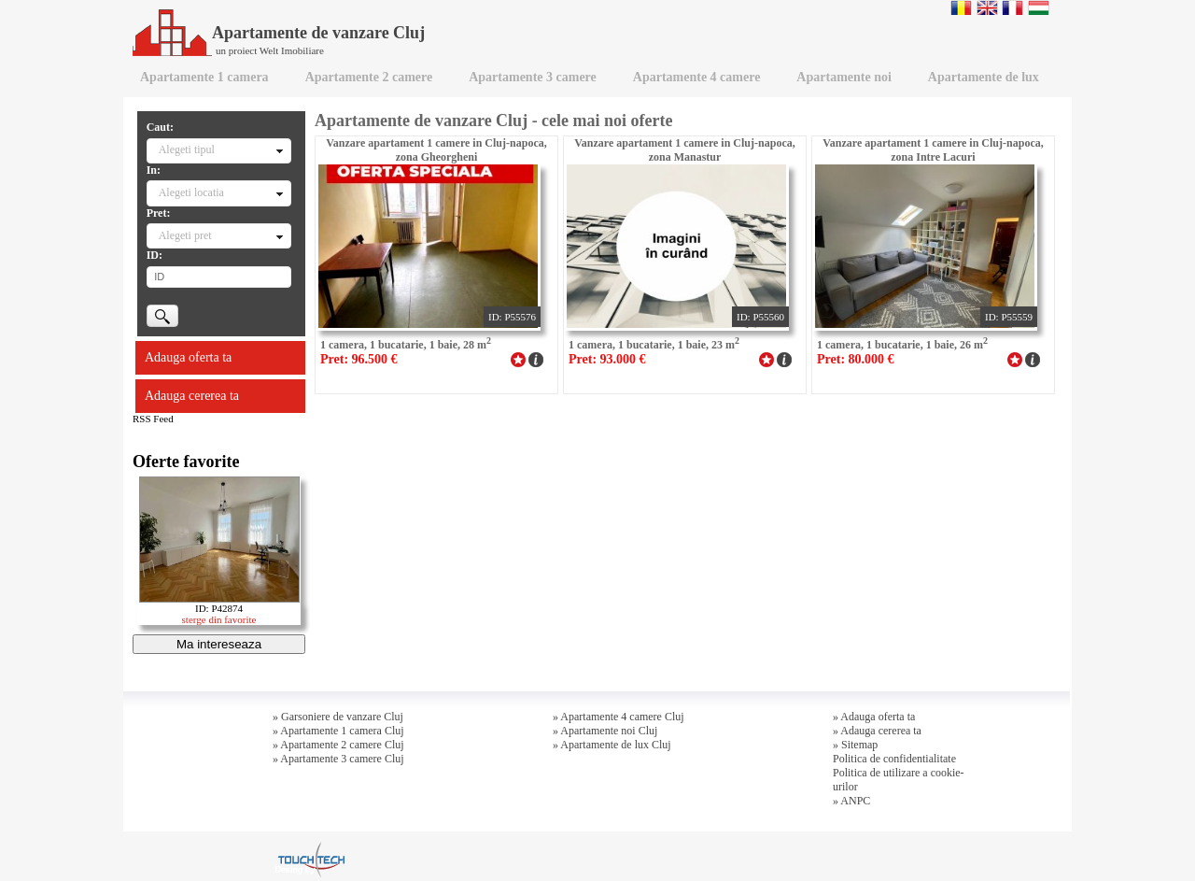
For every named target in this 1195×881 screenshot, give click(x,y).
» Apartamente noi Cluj (605, 730)
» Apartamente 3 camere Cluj (338, 758)
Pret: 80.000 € (855, 359)
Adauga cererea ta (192, 396)
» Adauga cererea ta (877, 730)
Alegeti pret (185, 235)
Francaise (1012, 7)
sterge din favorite (219, 619)
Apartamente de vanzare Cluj (279, 32)
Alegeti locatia (191, 192)
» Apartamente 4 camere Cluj (618, 716)
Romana (961, 7)
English (987, 7)
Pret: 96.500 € (359, 359)
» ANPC (851, 800)
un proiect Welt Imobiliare (270, 50)
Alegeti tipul (187, 149)
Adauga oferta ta (188, 357)
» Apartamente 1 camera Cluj (338, 730)
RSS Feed (153, 418)
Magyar (1038, 7)
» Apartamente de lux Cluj (612, 744)
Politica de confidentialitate (894, 758)
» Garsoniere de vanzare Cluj (338, 716)
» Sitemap (855, 744)
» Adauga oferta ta (874, 716)
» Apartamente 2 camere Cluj (338, 744)
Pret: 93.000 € (607, 359)
